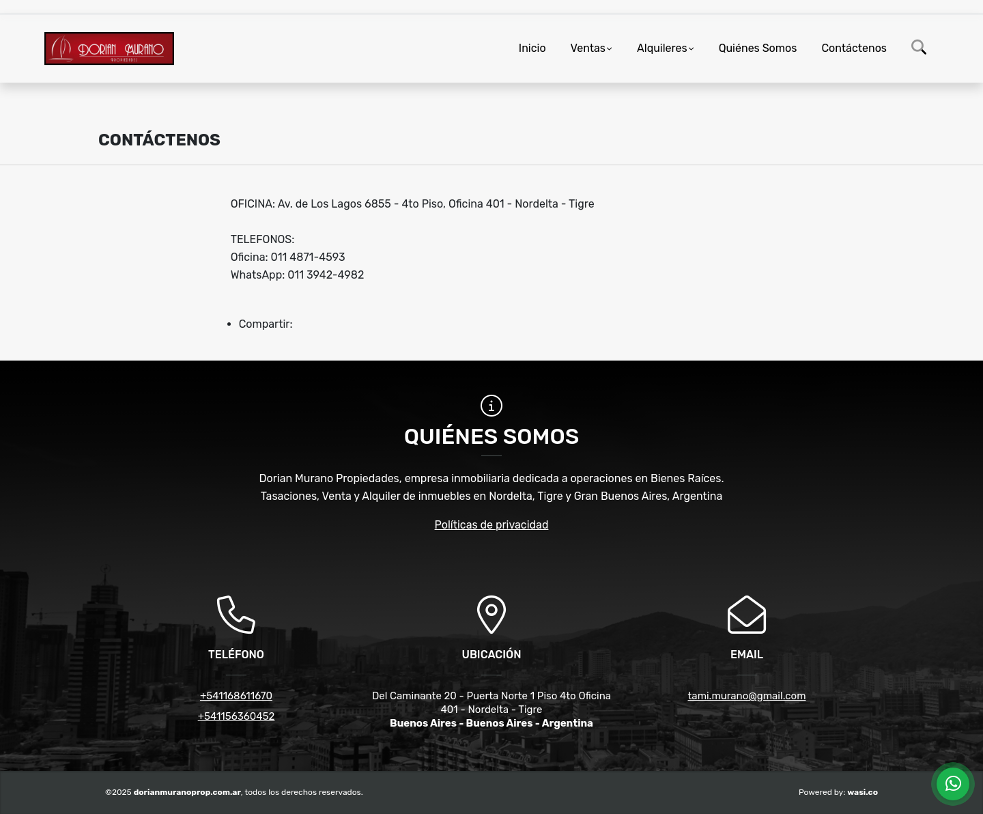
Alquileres (662, 48)
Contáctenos (854, 48)
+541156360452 (236, 716)
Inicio (532, 48)
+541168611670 (236, 696)
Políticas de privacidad (492, 524)
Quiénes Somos (758, 48)
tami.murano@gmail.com (747, 696)
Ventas (588, 48)
